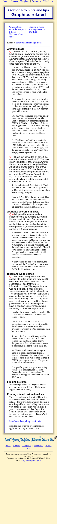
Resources (36, 1)
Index (5, 1)
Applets (14, 1)
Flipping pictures (36, 27)
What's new (48, 1)
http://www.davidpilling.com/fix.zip (25, 421)
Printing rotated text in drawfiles (25, 394)
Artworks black (15, 27)
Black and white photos (20, 274)
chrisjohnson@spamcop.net (31, 460)
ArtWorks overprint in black (23, 211)
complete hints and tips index (29, 43)
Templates (24, 1)
